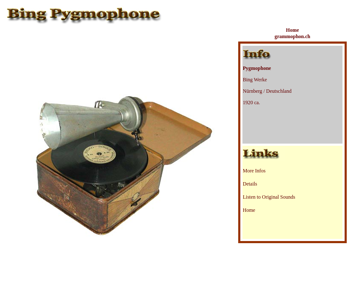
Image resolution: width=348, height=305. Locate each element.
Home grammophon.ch (292, 33)
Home (249, 210)
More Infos (254, 171)
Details (250, 184)
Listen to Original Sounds (269, 197)
